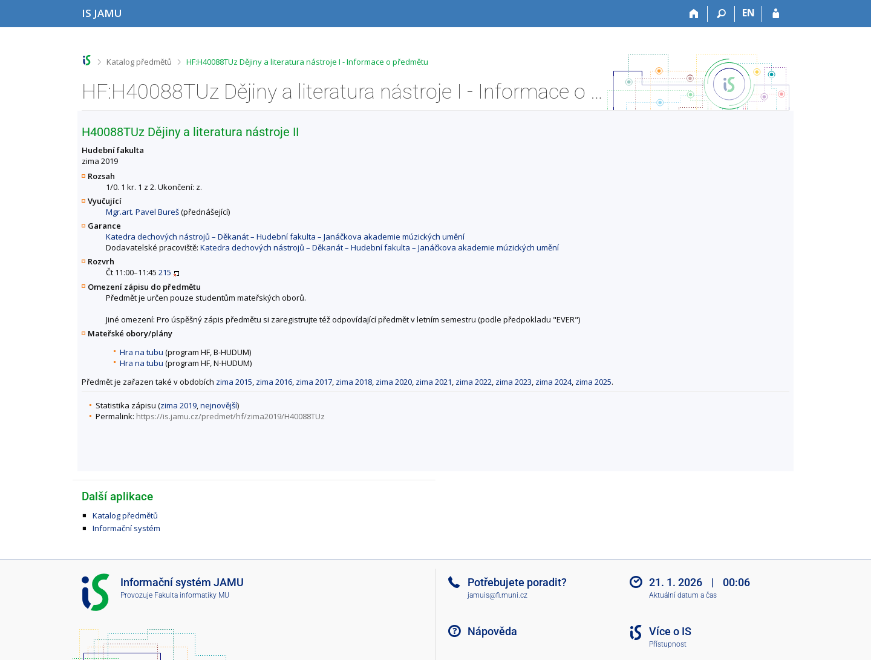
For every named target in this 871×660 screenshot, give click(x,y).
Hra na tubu (141, 352)
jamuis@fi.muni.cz (497, 595)
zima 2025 (593, 381)
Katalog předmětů (139, 61)
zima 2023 (513, 381)
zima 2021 (434, 381)
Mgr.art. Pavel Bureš (142, 211)
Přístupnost (668, 644)
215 (164, 272)
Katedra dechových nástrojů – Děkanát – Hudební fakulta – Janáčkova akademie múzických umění (285, 236)
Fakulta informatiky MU (191, 595)
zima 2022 (473, 381)
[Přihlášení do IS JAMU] (775, 14)
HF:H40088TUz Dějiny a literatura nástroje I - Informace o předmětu (307, 61)
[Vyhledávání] (721, 14)
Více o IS (670, 631)
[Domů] (694, 14)
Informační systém (126, 528)
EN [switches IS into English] (748, 12)
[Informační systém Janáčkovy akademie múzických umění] (102, 13)
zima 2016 (274, 381)
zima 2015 (234, 381)
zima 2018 (354, 381)
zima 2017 (314, 381)
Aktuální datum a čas (683, 595)
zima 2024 (553, 381)
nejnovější (218, 405)
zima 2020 (394, 381)
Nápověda (492, 631)
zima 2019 (178, 405)
